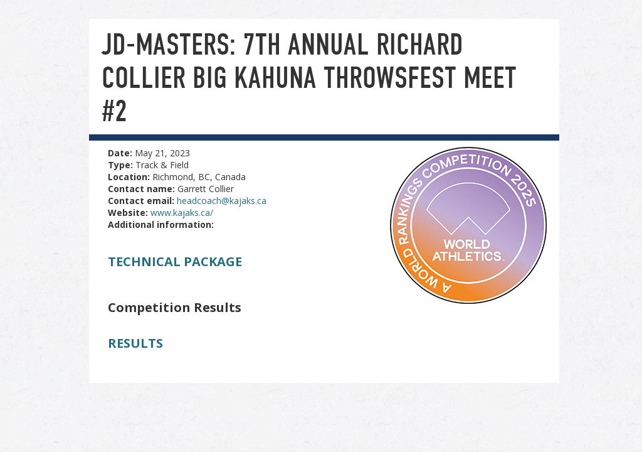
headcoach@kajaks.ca (221, 201)
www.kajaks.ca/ (181, 212)
